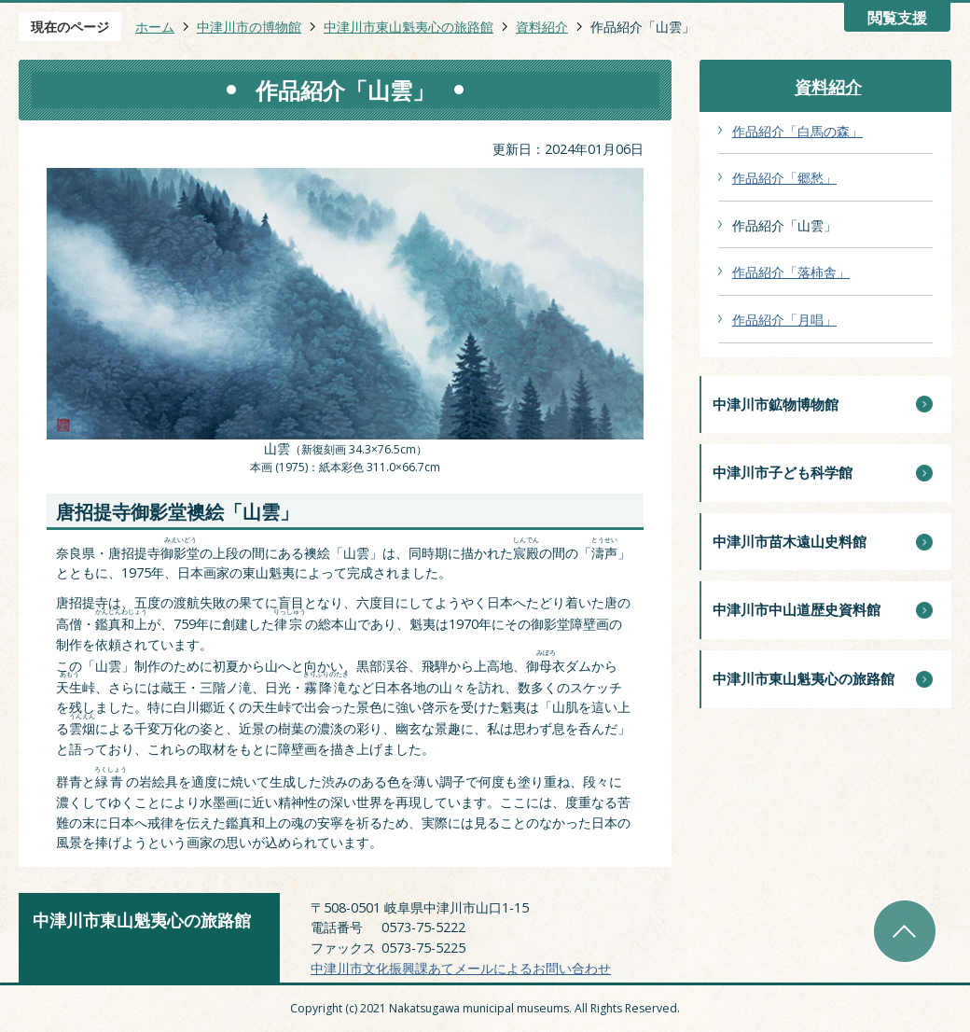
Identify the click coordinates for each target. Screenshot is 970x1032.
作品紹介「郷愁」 (784, 178)
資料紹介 (542, 26)
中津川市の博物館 (249, 26)
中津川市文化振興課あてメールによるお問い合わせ (461, 968)
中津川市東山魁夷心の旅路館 (408, 26)
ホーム (154, 26)
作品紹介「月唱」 (784, 319)
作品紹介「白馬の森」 (797, 131)
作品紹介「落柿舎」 (791, 272)
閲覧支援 (897, 18)
